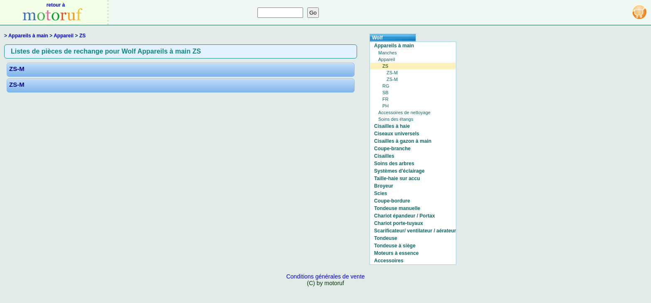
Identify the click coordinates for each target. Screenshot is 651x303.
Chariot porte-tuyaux (398, 223)
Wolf (377, 38)
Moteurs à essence (396, 253)
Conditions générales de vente (325, 276)
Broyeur (383, 186)
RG (385, 85)
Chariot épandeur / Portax (404, 216)
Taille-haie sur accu (397, 178)
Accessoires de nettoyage (404, 112)
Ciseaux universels (396, 134)
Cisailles (384, 156)
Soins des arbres (394, 163)
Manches (387, 52)
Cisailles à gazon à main (402, 141)
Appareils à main (28, 36)
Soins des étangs (395, 119)
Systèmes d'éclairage (399, 171)
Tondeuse (385, 238)
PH (385, 105)
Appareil (63, 36)
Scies (380, 193)
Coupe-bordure (392, 201)
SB (385, 92)
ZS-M (16, 68)
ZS (82, 36)
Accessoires (389, 261)
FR (385, 99)
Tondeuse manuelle (397, 208)
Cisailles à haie (392, 126)
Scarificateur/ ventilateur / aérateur (415, 231)
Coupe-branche (392, 149)
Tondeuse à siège (395, 246)
